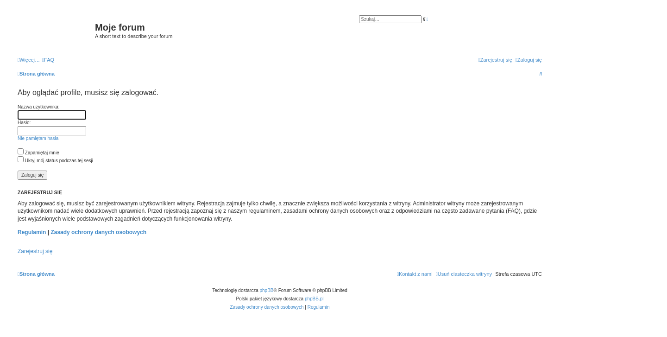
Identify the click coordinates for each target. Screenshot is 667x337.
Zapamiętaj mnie (38, 152)
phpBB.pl (314, 298)
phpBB (267, 290)
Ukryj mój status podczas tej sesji (55, 160)
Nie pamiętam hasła (38, 138)
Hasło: (24, 122)
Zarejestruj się (35, 251)
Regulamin (32, 232)
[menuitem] (48, 59)
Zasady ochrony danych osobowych (98, 232)
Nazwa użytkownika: (39, 106)
